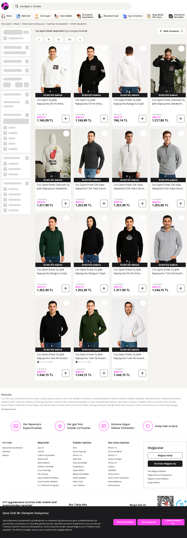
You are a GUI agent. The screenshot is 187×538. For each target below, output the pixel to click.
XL (59, 39)
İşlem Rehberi (44, 463)
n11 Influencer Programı (48, 485)
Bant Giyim (120, 405)
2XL (70, 39)
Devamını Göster (8, 409)
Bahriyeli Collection (110, 398)
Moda (16, 23)
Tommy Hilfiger (32, 405)
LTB (41, 398)
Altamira (29, 402)
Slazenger (93, 405)
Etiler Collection (18, 402)
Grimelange (39, 402)
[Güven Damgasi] (181, 505)
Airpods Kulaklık (80, 463)
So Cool (157, 405)
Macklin (131, 398)
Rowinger (174, 405)
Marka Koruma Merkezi (13, 448)
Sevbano (124, 398)
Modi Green (71, 405)
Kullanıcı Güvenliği (45, 466)
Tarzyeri (91, 402)
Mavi (25, 398)
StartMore (77, 398)
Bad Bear (49, 402)
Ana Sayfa (6, 23)
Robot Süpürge (79, 451)
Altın (75, 448)
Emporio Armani (57, 405)
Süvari (145, 405)
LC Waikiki (141, 402)
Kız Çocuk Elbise (115, 451)
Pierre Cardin (33, 398)
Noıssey (165, 405)
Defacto (18, 398)
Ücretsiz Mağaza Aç (165, 463)
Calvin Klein (122, 402)
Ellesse (114, 402)
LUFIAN (57, 402)
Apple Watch (78, 470)
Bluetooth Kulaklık (81, 474)
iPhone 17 (112, 455)
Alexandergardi (103, 402)
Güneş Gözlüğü (114, 459)
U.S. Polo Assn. (7, 398)
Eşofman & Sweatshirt (57, 23)
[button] (50, 91)
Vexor (165, 402)
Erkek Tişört (78, 481)
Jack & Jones (49, 398)
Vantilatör (112, 470)
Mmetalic (102, 405)
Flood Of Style (7, 405)
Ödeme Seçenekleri (46, 455)
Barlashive (82, 402)
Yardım (41, 451)
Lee (41, 405)
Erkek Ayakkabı (79, 478)
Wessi (151, 405)
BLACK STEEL (82, 405)
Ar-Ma (63, 402)
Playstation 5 (78, 466)
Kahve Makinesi (114, 481)
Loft (70, 398)
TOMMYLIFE (19, 405)
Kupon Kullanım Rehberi (48, 478)
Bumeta (172, 402)
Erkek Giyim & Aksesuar (33, 23)
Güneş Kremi (113, 474)
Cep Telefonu (79, 485)
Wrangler (111, 405)
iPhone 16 (112, 463)
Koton (58, 398)
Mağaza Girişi (165, 455)
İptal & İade (43, 459)
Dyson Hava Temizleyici (118, 478)
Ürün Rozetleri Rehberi (48, 481)
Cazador (132, 402)
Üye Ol (41, 448)
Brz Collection (163, 398)
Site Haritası (43, 474)
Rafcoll (47, 405)
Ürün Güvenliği (44, 470)
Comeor (138, 405)
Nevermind (175, 398)
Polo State (157, 402)
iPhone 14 (77, 455)
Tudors (149, 402)
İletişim (6, 455)
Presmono (86, 398)
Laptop (111, 466)
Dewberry (5, 402)
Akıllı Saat (77, 459)
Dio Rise (129, 405)
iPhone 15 (112, 448)
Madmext (140, 398)
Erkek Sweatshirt (78, 23)
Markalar (6, 451)
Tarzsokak (96, 398)
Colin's (65, 398)
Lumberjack (72, 402)
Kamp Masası (114, 485)
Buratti (154, 398)
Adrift (147, 398)
